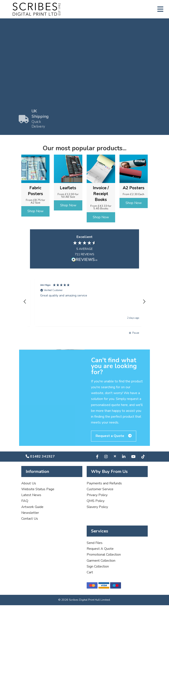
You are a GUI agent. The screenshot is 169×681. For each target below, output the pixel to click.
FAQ (24, 500)
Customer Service (100, 489)
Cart (90, 572)
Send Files (95, 542)
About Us (28, 483)
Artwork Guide (32, 507)
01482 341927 (40, 456)
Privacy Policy (97, 495)
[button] (25, 301)
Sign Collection (98, 566)
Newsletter (30, 512)
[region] (84, 301)
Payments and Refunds (104, 483)
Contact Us (29, 518)
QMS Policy (95, 500)
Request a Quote (114, 438)
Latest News (31, 495)
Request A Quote (100, 548)
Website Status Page (37, 489)
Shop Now (35, 211)
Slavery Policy (97, 507)
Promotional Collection (104, 554)
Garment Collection (101, 560)
